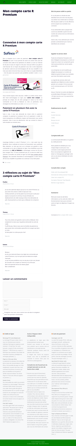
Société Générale (55, 115)
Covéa (53, 125)
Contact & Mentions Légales (38, 442)
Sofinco (29, 142)
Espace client (32, 2)
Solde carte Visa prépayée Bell (59, 172)
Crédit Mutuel (55, 123)
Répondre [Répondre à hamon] (7, 270)
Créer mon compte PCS (57, 177)
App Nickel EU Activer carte (59, 361)
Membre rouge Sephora (57, 183)
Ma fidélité (61, 2)
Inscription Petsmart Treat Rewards (60, 180)
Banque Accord (55, 120)
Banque (53, 2)
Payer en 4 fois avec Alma (10, 359)
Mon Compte (22, 2)
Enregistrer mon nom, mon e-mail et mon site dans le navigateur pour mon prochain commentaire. (22, 313)
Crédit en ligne (9, 334)
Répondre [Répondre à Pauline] (7, 203)
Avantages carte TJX (57, 338)
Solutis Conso (6, 380)
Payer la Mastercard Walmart (59, 413)
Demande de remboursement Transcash (62, 175)
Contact (69, 2)
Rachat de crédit (43, 2)
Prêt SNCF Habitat (8, 403)
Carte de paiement (59, 334)
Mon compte (7, 162)
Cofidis (53, 117)
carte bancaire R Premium (30, 104)
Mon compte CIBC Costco (65, 215)
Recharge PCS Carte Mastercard (11, 338)
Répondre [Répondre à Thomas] (7, 236)
